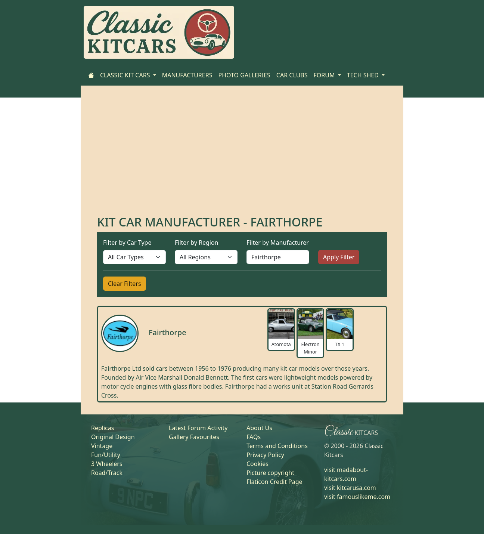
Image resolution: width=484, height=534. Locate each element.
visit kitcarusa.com (350, 488)
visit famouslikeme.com (357, 497)
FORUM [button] (325, 75)
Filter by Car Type (127, 242)
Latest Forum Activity (198, 428)
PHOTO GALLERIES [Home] (244, 75)
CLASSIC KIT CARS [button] (126, 75)
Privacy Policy (265, 455)
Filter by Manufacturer (277, 242)
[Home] (91, 75)
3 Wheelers (106, 464)
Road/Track (106, 473)
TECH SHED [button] (363, 75)
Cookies (257, 464)
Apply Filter (338, 257)
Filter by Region (196, 242)
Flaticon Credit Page (274, 482)
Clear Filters (124, 284)
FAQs (253, 437)
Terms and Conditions (277, 446)
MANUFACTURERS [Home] (187, 75)
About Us (259, 428)
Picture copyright (270, 473)
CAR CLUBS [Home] (292, 75)
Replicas (102, 428)
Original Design (113, 437)
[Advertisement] (242, 159)
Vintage (101, 446)
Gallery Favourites (194, 437)
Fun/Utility (105, 455)
